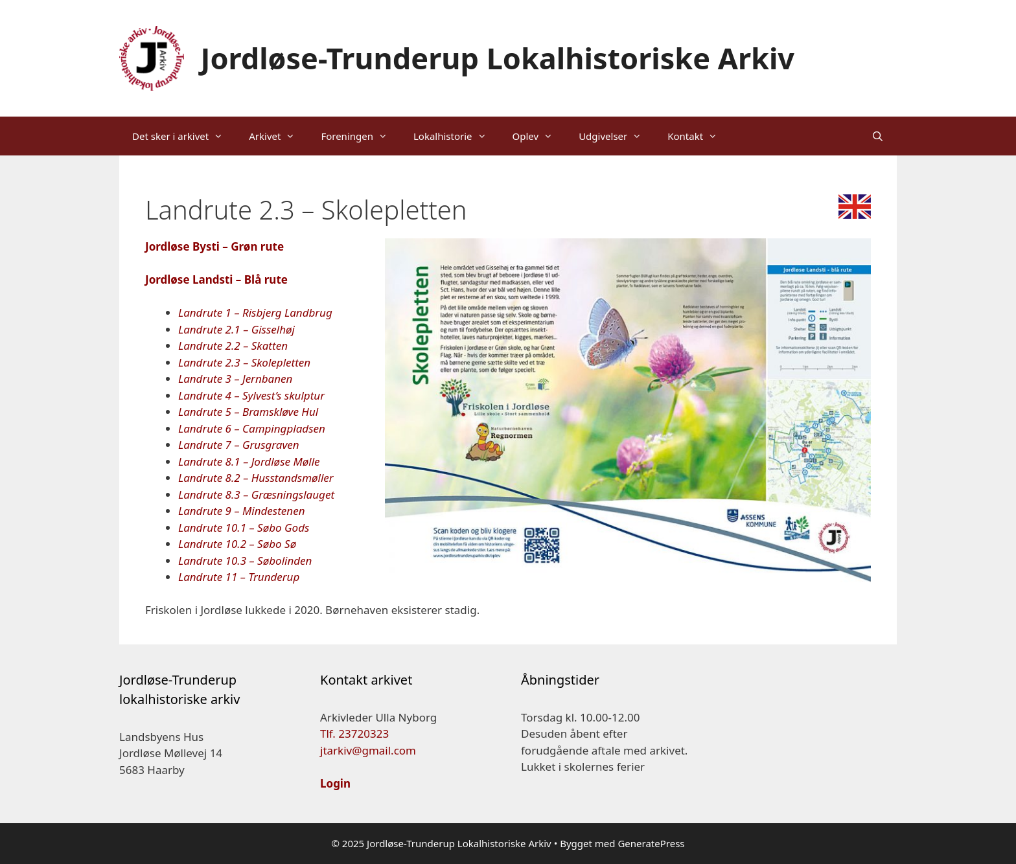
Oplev (539, 136)
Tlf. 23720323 (354, 733)
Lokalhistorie (456, 136)
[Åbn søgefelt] (878, 136)
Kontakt (698, 136)
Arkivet (278, 136)
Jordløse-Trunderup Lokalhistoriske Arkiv (498, 58)
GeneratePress (651, 843)
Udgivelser (616, 136)
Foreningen (360, 136)
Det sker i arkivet (184, 136)
